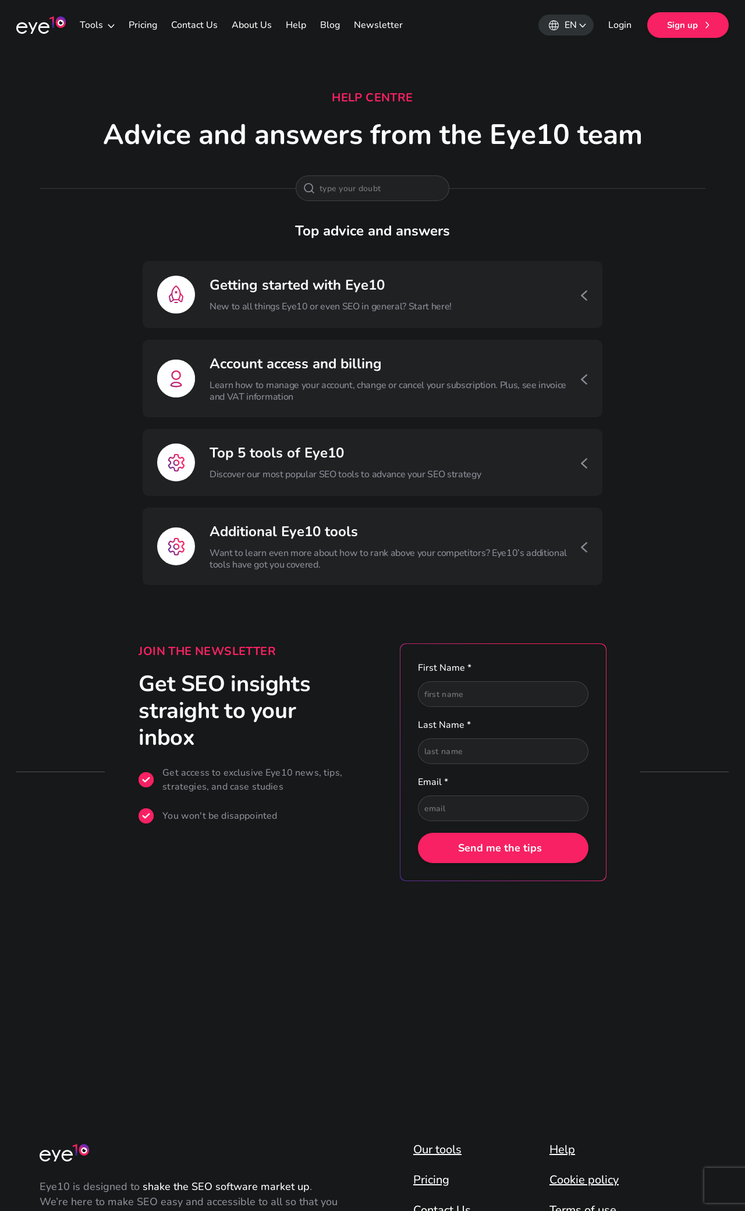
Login (620, 25)
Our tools (437, 1150)
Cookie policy (584, 1180)
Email (433, 782)
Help (296, 25)
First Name (444, 667)
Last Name (444, 725)
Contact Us (194, 25)
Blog (330, 25)
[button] (566, 25)
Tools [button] (92, 25)
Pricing (143, 25)
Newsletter (378, 25)
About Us (252, 25)
